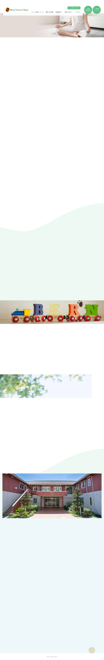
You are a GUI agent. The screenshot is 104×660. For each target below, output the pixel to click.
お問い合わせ (75, 8)
